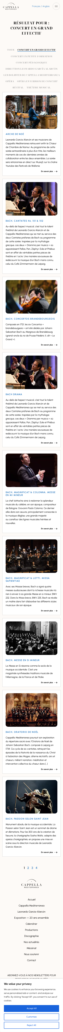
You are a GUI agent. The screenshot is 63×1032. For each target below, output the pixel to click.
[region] (31, 1005)
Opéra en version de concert (37, 81)
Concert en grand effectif (36, 49)
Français (36, 6)
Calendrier (31, 923)
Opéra (9, 81)
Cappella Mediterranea (31, 905)
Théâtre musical (39, 87)
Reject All (31, 1025)
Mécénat (32, 948)
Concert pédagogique (31, 62)
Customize (31, 1016)
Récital (18, 87)
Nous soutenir (31, 954)
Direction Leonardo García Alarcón (31, 68)
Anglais (46, 6)
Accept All (32, 1008)
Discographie (31, 936)
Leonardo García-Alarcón (31, 911)
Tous (10, 49)
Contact (31, 960)
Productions (31, 929)
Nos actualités (31, 942)
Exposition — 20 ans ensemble (31, 917)
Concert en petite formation (31, 56)
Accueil (31, 899)
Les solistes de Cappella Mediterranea (31, 74)
